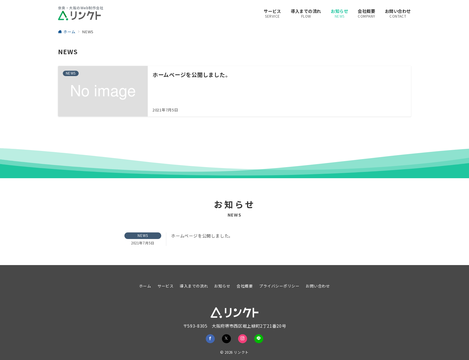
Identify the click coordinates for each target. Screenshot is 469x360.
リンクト (241, 352)
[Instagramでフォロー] (242, 338)
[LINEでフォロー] (258, 338)
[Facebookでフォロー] (210, 338)
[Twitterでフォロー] (226, 338)
